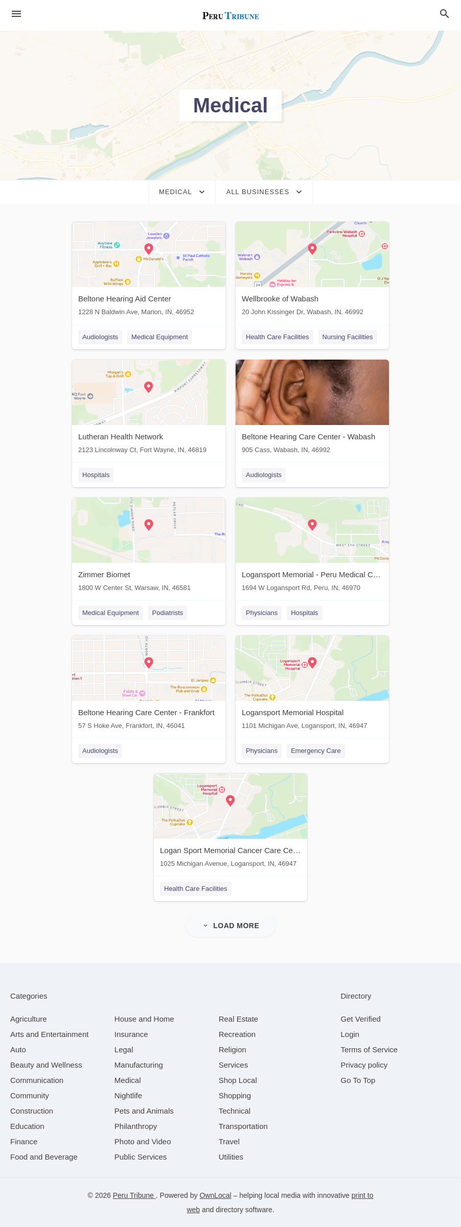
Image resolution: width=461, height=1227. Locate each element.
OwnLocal (215, 1195)
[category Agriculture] (28, 1018)
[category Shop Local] (238, 1080)
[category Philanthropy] (135, 1126)
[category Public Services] (140, 1156)
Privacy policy (364, 1064)
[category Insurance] (131, 1034)
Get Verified (361, 1018)
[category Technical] (235, 1110)
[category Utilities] (231, 1156)
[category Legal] (123, 1049)
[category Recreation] (237, 1034)
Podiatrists (167, 613)
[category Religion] (232, 1049)
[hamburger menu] (16, 14)
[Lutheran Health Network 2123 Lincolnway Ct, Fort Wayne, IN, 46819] (148, 409)
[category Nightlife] (128, 1095)
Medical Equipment (159, 337)
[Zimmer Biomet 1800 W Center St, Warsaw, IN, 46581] (148, 547)
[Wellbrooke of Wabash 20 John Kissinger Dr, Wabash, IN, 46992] (312, 271)
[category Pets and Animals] (144, 1110)
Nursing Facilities (347, 337)
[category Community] (29, 1095)
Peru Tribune (134, 1195)
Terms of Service (369, 1049)
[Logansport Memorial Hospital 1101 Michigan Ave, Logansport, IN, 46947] (312, 684)
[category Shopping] (235, 1095)
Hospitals (95, 475)
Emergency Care (316, 750)
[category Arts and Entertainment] (49, 1034)
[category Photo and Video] (142, 1141)
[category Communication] (36, 1080)
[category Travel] (229, 1141)
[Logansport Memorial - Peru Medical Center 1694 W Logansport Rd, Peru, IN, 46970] (312, 547)
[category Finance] (23, 1141)
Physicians (262, 613)
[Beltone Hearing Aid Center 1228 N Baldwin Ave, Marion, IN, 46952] (148, 271)
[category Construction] (31, 1110)
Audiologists (100, 337)
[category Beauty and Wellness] (46, 1064)
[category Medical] (127, 1080)
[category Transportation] (243, 1126)
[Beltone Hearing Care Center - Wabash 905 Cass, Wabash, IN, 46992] (312, 409)
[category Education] (27, 1126)
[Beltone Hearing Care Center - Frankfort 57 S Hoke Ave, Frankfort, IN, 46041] (148, 684)
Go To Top (358, 1080)
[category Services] (233, 1064)
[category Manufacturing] (138, 1064)
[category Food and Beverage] (44, 1156)
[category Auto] (18, 1049)
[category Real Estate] (239, 1018)
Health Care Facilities (277, 337)
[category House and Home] (144, 1018)
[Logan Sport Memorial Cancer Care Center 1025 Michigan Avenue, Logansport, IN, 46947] (230, 822)
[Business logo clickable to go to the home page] (230, 15)
